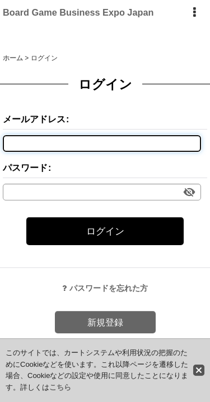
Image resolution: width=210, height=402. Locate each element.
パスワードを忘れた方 (105, 288)
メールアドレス (34, 119)
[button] (194, 12)
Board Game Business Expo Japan (78, 12)
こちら (60, 387)
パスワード (25, 167)
